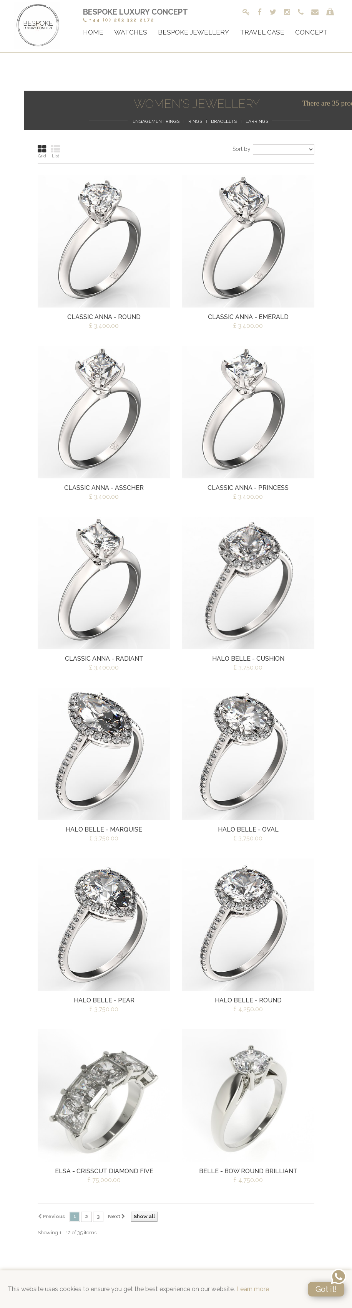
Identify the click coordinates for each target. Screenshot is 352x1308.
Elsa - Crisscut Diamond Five (104, 1171)
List (55, 151)
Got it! (326, 1289)
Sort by (241, 149)
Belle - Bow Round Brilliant (248, 1171)
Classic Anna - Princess (248, 487)
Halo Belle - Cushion (248, 658)
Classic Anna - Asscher (104, 487)
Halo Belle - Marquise (104, 829)
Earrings (257, 121)
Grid (42, 151)
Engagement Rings (156, 121)
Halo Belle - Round (248, 1000)
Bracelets (224, 121)
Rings (195, 121)
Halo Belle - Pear (104, 1000)
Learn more (252, 1289)
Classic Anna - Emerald (248, 317)
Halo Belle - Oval (248, 829)
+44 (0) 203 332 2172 (118, 20)
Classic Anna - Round (104, 317)
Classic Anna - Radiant (104, 658)
